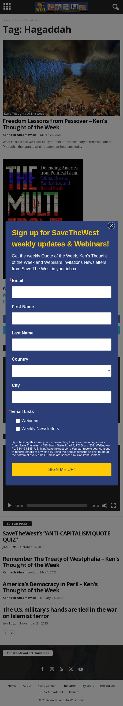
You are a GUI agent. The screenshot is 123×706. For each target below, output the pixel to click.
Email (17, 281)
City (16, 385)
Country (20, 359)
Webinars (30, 420)
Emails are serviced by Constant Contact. (74, 455)
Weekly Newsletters (40, 428)
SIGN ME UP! (61, 469)
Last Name (22, 333)
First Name (23, 307)
